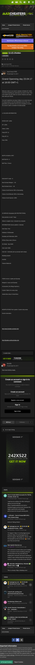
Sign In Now (17, 411)
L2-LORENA (11, 621)
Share (8, 422)
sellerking (11, 530)
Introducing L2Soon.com (15, 601)
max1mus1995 (7, 64)
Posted (12, 74)
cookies (2, 653)
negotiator (10, 595)
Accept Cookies (6, 662)
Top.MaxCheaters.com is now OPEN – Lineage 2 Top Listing (17, 46)
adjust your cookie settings (7, 655)
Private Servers (15, 66)
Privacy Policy (16, 651)
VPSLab (11, 519)
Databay (11, 567)
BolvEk (9, 363)
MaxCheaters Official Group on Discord (17, 40)
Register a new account (17, 400)
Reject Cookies (18, 662)
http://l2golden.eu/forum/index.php (10, 340)
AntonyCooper (13, 498)
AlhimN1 (10, 611)
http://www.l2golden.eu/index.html (10, 328)
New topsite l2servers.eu (15, 545)
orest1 (9, 603)
